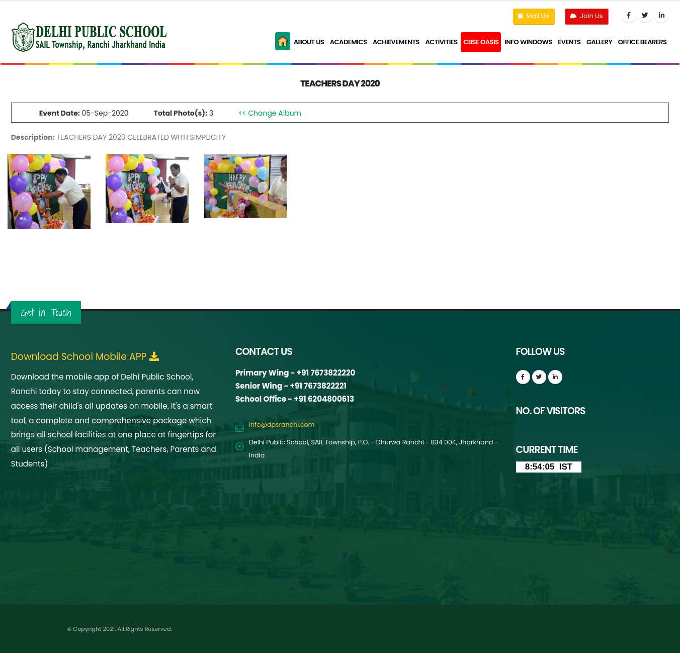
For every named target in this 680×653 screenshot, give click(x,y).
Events (569, 42)
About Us (309, 42)
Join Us (586, 16)
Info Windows (528, 42)
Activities (441, 42)
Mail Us (533, 16)
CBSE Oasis (480, 42)
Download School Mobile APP (85, 357)
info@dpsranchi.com (282, 424)
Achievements (396, 42)
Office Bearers (642, 42)
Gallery (599, 42)
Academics (348, 42)
